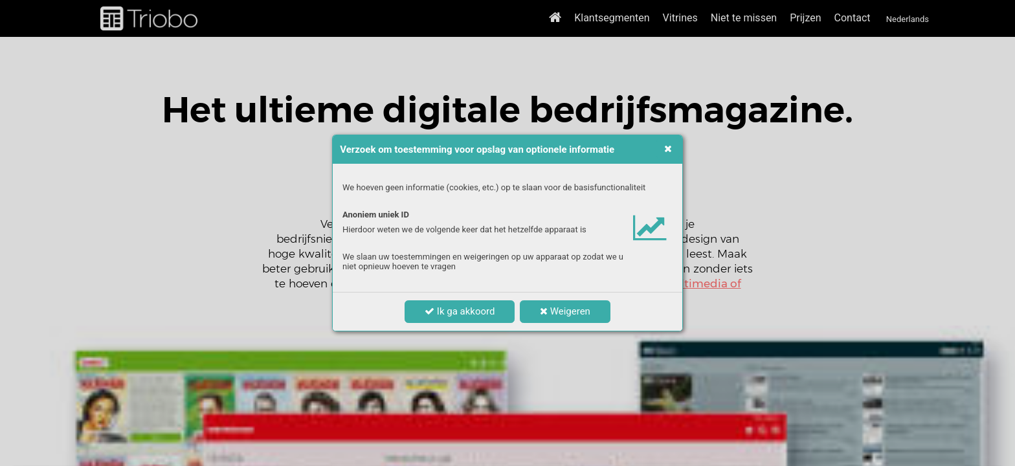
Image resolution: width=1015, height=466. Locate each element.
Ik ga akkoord (460, 311)
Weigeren (565, 311)
